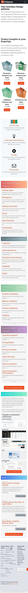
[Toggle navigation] (25, 1)
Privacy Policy (14, 583)
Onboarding (7, 228)
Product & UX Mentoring (13, 561)
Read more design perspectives (14, 534)
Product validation (10, 308)
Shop (2, 565)
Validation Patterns (6, 288)
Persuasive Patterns (8, 555)
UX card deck (9, 563)
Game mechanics (9, 250)
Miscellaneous (8, 220)
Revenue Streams (9, 349)
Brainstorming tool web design (9, 550)
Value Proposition (9, 364)
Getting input (7, 190)
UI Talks (14, 155)
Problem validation (10, 294)
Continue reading (20, 496)
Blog (2, 550)
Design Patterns (3, 557)
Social (4, 213)
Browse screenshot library (14, 471)
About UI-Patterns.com (4, 575)
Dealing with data (9, 206)
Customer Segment (10, 335)
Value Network (8, 357)
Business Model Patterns (8, 329)
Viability (5, 315)
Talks (2, 563)
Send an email (4, 568)
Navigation (7, 197)
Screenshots (4, 561)
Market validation (9, 301)
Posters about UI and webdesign (9, 570)
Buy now (7, 83)
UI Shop (12, 551)
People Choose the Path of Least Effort (13, 503)
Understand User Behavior (14, 140)
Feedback (6, 266)
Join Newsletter (4, 553)
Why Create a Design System (10, 484)
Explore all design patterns (14, 388)
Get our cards (14, 125)
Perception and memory (12, 257)
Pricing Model (8, 342)
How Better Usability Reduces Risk (11, 522)
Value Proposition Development (9, 372)
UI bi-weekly (14, 170)
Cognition (6, 243)
